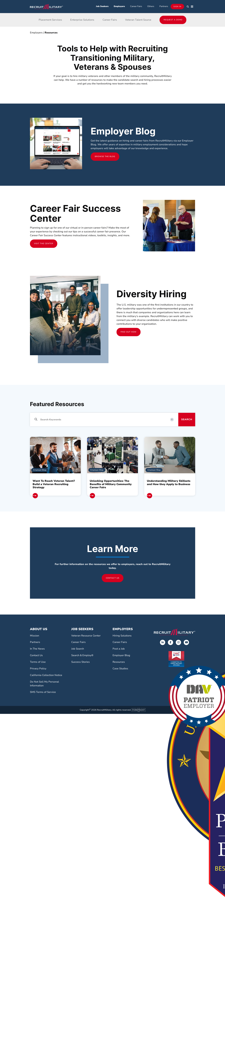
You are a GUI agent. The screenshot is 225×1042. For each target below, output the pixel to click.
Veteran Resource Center (86, 635)
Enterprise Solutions (82, 20)
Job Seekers (102, 6)
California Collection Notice (46, 675)
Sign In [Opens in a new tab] (177, 6)
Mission (34, 635)
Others (150, 6)
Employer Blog (121, 655)
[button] (188, 6)
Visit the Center (43, 243)
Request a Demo (173, 19)
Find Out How (129, 332)
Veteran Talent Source (138, 20)
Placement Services (50, 20)
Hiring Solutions (122, 635)
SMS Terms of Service (43, 692)
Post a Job (119, 648)
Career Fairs (136, 6)
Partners (163, 6)
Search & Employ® (82, 655)
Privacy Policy (38, 668)
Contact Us (112, 578)
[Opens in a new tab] (162, 642)
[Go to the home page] (174, 632)
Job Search (77, 648)
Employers (119, 6)
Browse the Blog (105, 156)
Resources (51, 32)
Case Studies (120, 668)
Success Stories (80, 662)
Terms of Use (38, 662)
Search (186, 419)
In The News (37, 648)
